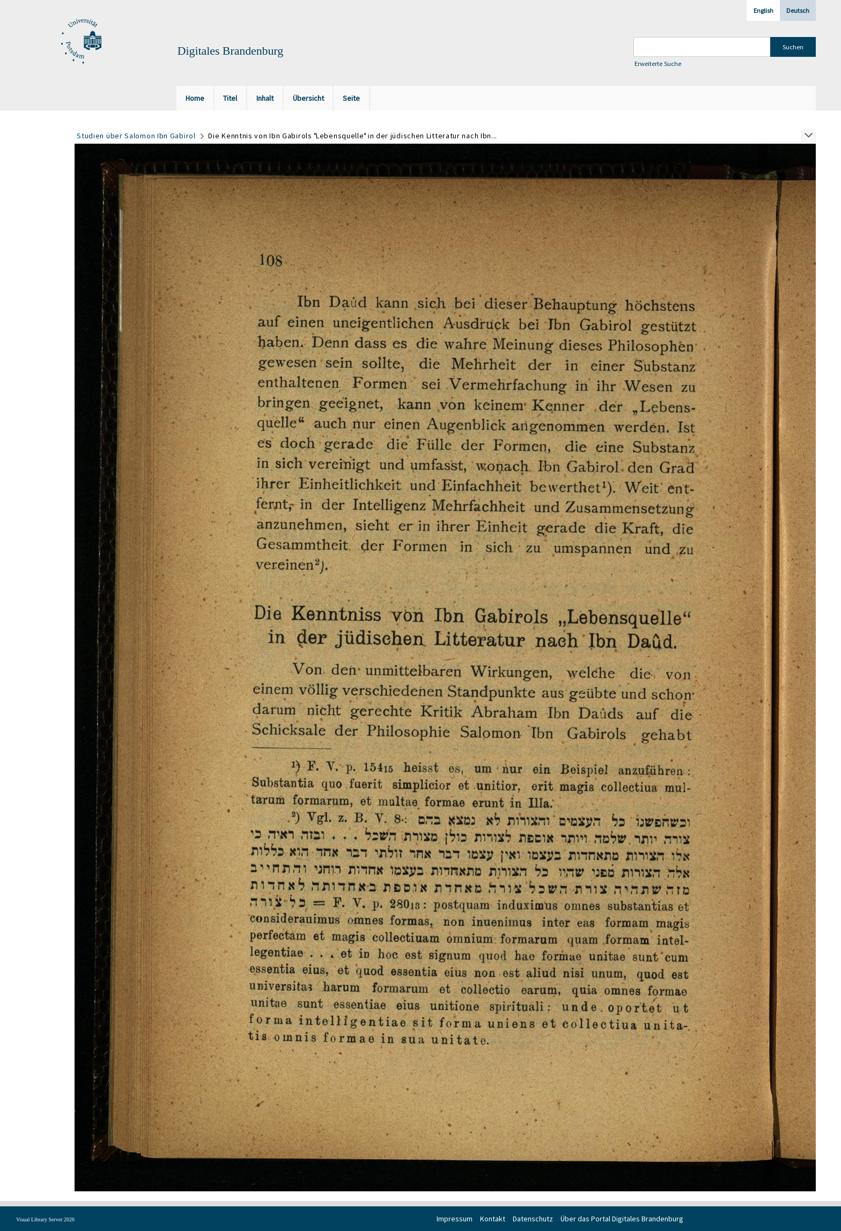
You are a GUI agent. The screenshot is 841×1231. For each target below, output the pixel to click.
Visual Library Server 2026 (45, 1219)
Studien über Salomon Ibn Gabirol (136, 135)
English (763, 10)
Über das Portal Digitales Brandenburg (621, 1218)
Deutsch (797, 10)
